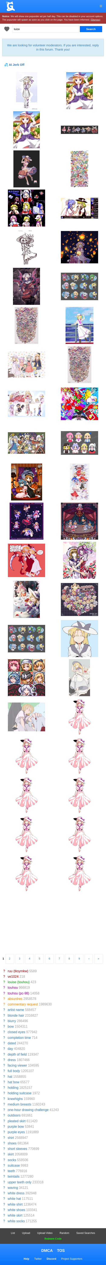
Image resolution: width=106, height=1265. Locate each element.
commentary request (23, 1004)
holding (13, 1087)
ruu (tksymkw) (18, 971)
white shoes (16, 1210)
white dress (16, 1193)
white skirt (15, 1215)
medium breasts (19, 1104)
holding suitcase (20, 1093)
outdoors (14, 1115)
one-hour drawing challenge (28, 1110)
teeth (11, 1171)
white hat (14, 1198)
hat (10, 1076)
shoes (12, 1143)
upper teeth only (20, 1182)
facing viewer (17, 1065)
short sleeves (17, 1149)
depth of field (17, 1054)
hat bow (13, 1082)
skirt (11, 1154)
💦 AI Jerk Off (14, 64)
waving (13, 1187)
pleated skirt (17, 1121)
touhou (13, 987)
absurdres (15, 999)
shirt (11, 1138)
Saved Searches (85, 1233)
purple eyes (16, 1132)
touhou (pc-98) (18, 993)
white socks (16, 1221)
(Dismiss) (95, 19)
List (13, 1233)
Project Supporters (71, 1258)
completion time (19, 1038)
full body (14, 1071)
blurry (12, 1021)
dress (12, 1060)
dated (12, 1043)
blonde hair (16, 1015)
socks (12, 1160)
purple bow (16, 1126)
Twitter (38, 1258)
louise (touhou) (19, 982)
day (10, 1048)
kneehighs (15, 1099)
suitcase (14, 1165)
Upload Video (45, 1233)
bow (11, 1026)
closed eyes (16, 1032)
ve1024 (13, 976)
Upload (26, 1233)
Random (64, 1233)
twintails (13, 1176)
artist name (16, 1010)
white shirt (15, 1204)
